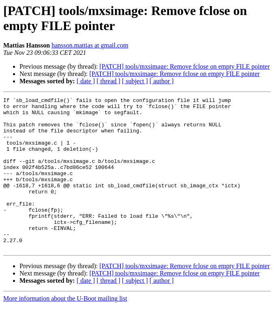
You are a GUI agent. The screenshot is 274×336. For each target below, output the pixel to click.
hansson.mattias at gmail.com (89, 45)
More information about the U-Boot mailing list (65, 328)
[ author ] (162, 81)
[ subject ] (135, 81)
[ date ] (86, 81)
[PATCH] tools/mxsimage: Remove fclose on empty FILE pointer (184, 66)
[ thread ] (108, 81)
